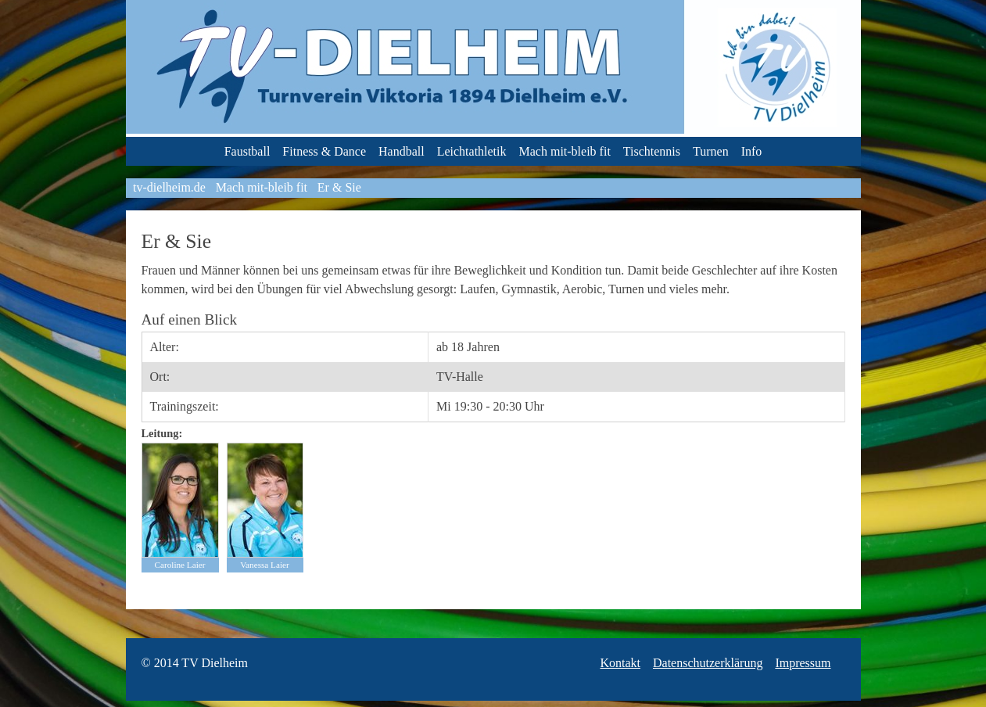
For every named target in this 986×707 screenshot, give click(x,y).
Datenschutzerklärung (707, 662)
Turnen (711, 151)
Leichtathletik (472, 151)
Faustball (247, 151)
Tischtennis (651, 151)
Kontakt (620, 662)
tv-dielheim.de (169, 187)
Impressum (802, 662)
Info (751, 151)
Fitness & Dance (324, 151)
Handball (401, 151)
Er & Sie (339, 187)
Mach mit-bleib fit (565, 151)
